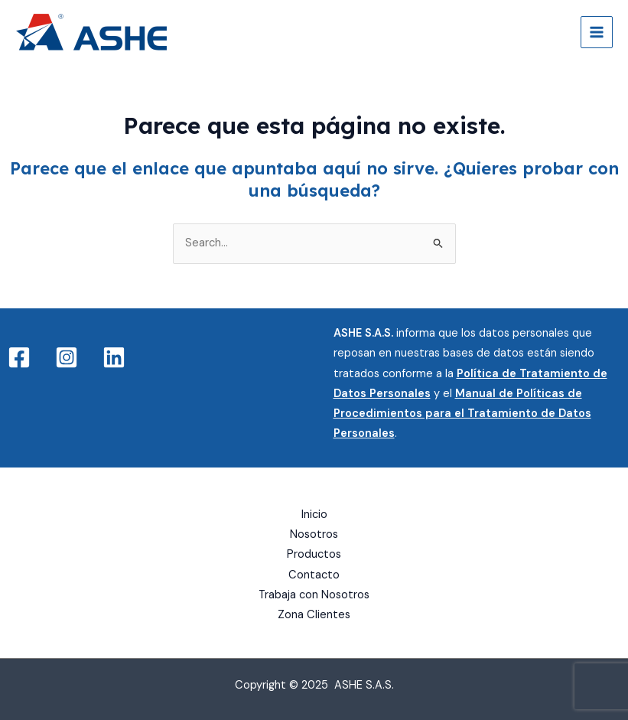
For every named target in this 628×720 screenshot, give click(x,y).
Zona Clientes (314, 615)
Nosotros (314, 534)
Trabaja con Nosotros (314, 595)
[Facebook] (19, 357)
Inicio (314, 514)
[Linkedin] (114, 357)
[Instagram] (66, 357)
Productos (314, 554)
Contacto (314, 575)
